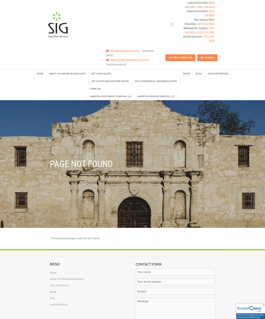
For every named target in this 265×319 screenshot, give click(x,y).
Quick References (218, 73)
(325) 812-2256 (206, 32)
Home (40, 73)
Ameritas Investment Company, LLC (111, 96)
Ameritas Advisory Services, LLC (156, 96)
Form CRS (95, 88)
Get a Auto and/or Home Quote (110, 81)
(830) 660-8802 (206, 24)
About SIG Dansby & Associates (67, 73)
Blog (199, 73)
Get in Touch (207, 57)
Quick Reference (58, 304)
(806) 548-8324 (206, 7)
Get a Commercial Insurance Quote (156, 81)
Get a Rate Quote (101, 73)
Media (186, 73)
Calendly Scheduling (180, 57)
